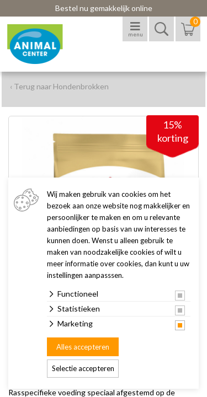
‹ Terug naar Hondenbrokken (59, 86)
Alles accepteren (82, 346)
